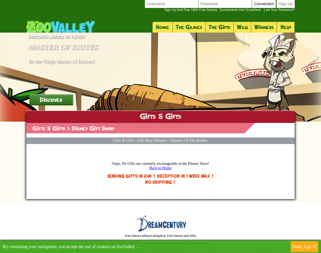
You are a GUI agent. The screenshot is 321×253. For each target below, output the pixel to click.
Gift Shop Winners (152, 140)
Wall (242, 27)
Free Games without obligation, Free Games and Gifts (160, 236)
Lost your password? (229, 10)
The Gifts (219, 27)
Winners (264, 27)
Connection (264, 4)
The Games (189, 27)
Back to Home (161, 168)
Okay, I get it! (304, 246)
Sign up (286, 4)
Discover (51, 100)
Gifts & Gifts (49, 128)
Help (285, 27)
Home (162, 27)
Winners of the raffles (189, 140)
